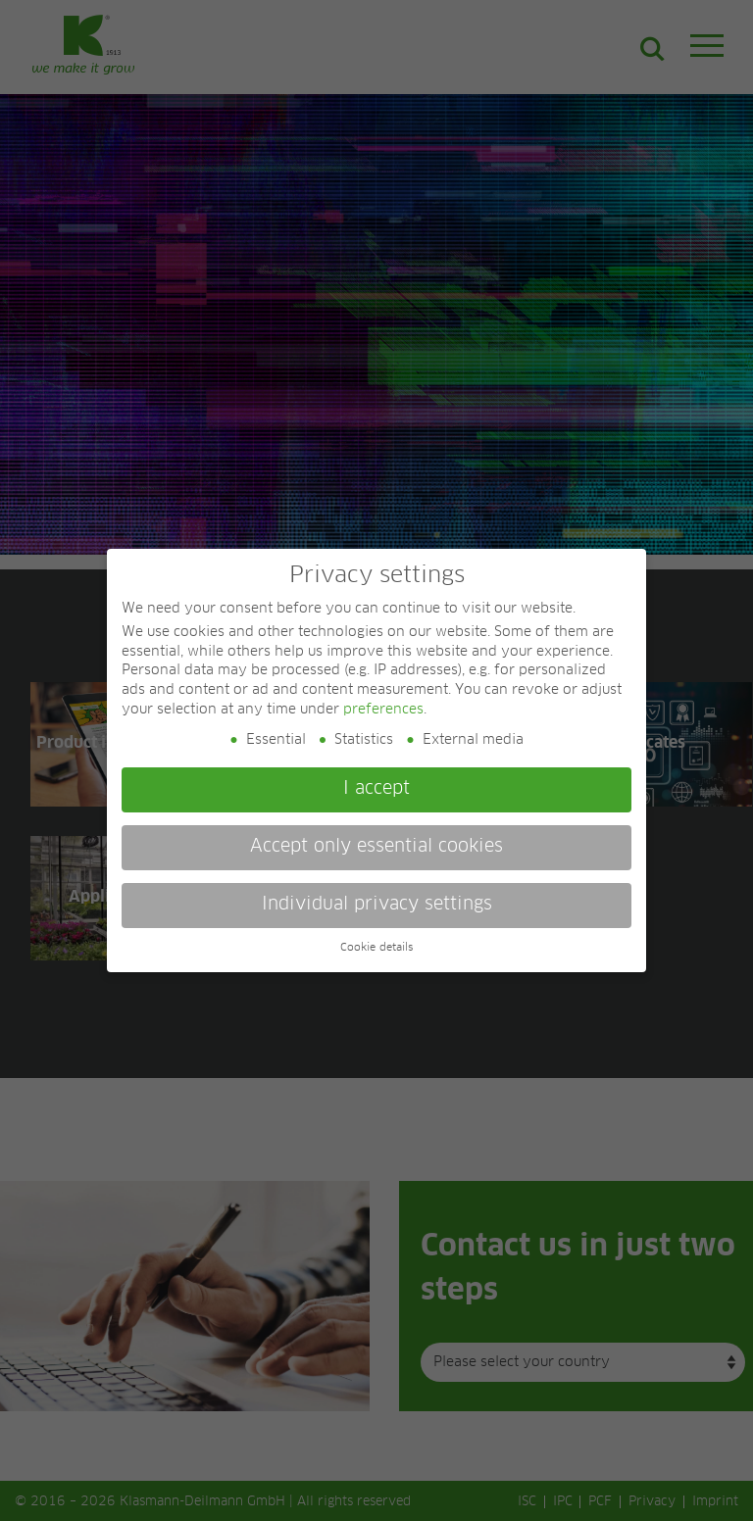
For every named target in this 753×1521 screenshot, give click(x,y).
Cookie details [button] (376, 948)
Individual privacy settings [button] (377, 904)
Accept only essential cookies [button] (376, 847)
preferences (383, 709)
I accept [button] (376, 789)
